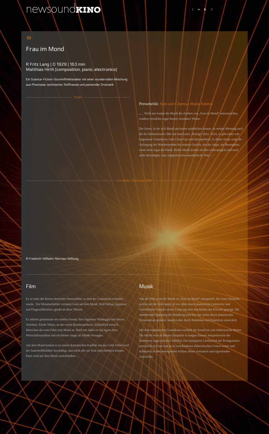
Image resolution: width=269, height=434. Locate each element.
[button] (195, 9)
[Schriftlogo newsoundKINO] (64, 9)
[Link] (205, 9)
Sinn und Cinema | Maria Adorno (186, 103)
